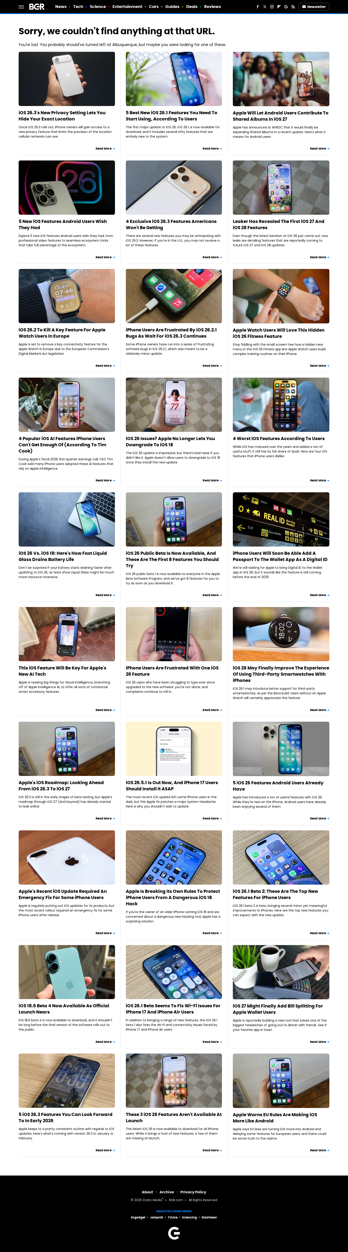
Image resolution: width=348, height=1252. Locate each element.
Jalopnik (156, 1217)
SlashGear (209, 1217)
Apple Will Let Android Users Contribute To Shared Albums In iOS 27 (280, 116)
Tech (78, 6)
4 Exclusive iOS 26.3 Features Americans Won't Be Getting (171, 224)
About (147, 1192)
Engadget (138, 1217)
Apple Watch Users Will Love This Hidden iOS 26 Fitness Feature (278, 333)
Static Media (152, 1200)
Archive (167, 1192)
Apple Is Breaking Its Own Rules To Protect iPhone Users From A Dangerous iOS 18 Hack (173, 897)
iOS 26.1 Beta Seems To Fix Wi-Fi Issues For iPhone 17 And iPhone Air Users (173, 1009)
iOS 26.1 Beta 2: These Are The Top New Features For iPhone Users (275, 894)
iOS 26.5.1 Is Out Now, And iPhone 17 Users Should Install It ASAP (172, 786)
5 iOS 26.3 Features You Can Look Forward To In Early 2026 (66, 1118)
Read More (104, 148)
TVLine (173, 1217)
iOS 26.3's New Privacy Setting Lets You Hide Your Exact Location (62, 116)
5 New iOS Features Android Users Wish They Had (63, 224)
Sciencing (189, 1217)
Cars (154, 6)
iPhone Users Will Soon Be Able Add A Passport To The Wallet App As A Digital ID (280, 556)
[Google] (286, 6)
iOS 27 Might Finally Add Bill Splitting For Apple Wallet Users (278, 1009)
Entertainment (127, 6)
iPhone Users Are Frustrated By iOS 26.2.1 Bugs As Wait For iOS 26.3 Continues (171, 333)
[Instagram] (272, 6)
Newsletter (314, 7)
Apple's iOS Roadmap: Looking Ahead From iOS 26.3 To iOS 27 (61, 786)
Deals (192, 6)
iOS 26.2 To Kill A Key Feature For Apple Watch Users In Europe (62, 333)
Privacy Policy (193, 1192)
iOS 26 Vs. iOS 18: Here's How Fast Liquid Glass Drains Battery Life (63, 556)
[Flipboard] (279, 6)
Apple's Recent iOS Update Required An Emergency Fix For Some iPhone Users (63, 894)
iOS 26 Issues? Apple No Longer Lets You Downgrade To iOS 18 (170, 442)
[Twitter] (265, 6)
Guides (172, 6)
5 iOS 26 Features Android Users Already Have (278, 786)
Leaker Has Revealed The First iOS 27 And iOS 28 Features (278, 224)
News (61, 6)
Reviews (212, 6)
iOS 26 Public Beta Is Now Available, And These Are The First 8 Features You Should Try (172, 559)
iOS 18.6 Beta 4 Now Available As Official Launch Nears (64, 1009)
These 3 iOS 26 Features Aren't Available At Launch (174, 1118)
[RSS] (293, 6)
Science (98, 6)
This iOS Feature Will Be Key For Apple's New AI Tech (62, 671)
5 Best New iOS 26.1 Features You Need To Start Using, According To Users (171, 116)
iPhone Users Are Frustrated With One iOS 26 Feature (172, 671)
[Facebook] (257, 6)
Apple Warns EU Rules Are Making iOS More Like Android (275, 1118)
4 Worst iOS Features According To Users (279, 438)
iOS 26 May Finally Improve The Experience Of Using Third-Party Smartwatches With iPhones (281, 674)
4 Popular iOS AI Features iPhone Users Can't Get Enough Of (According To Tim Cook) (62, 445)
